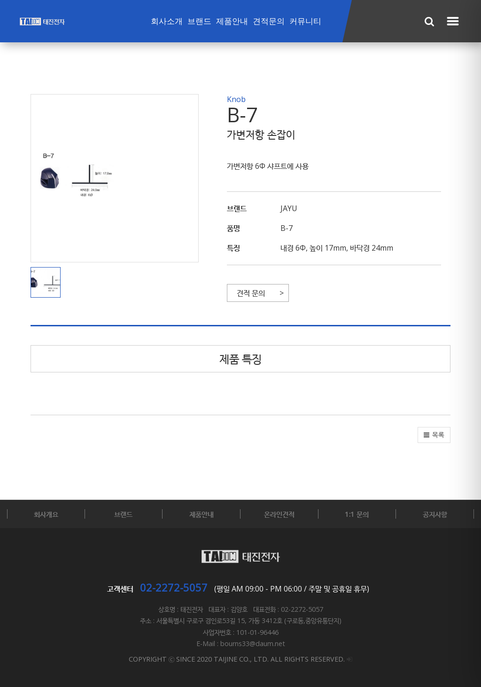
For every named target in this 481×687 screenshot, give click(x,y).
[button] (48, 282)
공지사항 (435, 514)
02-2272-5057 (174, 587)
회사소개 (167, 21)
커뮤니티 (305, 21)
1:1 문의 (357, 514)
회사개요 (46, 514)
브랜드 (199, 21)
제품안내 (232, 21)
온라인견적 (279, 514)
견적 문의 (251, 293)
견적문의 (269, 21)
